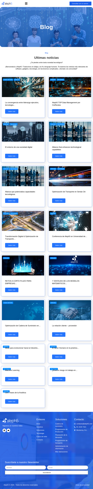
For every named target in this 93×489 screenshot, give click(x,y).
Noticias (16, 79)
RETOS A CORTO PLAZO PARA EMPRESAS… (18, 282)
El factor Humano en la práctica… (65, 348)
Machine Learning (12, 370)
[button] (26, 3)
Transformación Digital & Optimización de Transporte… (21, 237)
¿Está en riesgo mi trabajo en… (64, 370)
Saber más (11, 111)
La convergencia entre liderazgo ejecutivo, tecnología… (22, 104)
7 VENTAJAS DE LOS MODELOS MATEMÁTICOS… (65, 282)
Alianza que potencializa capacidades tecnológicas (20, 193)
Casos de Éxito (8, 79)
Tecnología (60, 79)
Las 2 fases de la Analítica (15, 393)
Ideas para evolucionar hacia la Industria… (22, 348)
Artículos (53, 169)
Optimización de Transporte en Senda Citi (68, 192)
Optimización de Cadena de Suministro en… (23, 326)
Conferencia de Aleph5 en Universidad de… (69, 236)
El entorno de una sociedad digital (18, 147)
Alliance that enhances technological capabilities (66, 148)
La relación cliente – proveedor (64, 326)
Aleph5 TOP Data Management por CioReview (66, 104)
